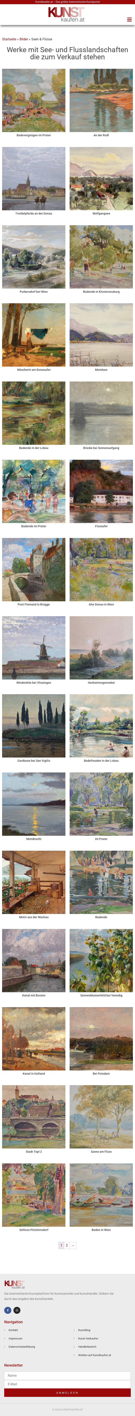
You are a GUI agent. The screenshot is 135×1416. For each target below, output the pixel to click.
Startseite (9, 39)
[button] (129, 19)
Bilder (24, 39)
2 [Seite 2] (67, 1245)
